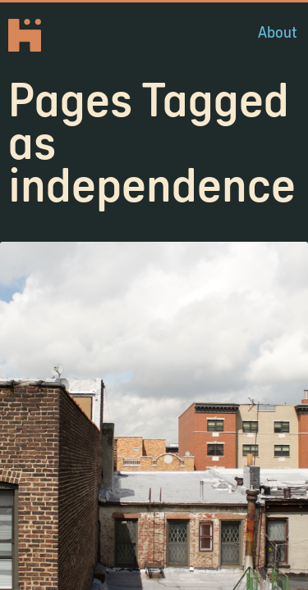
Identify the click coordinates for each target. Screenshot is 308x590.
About (277, 32)
